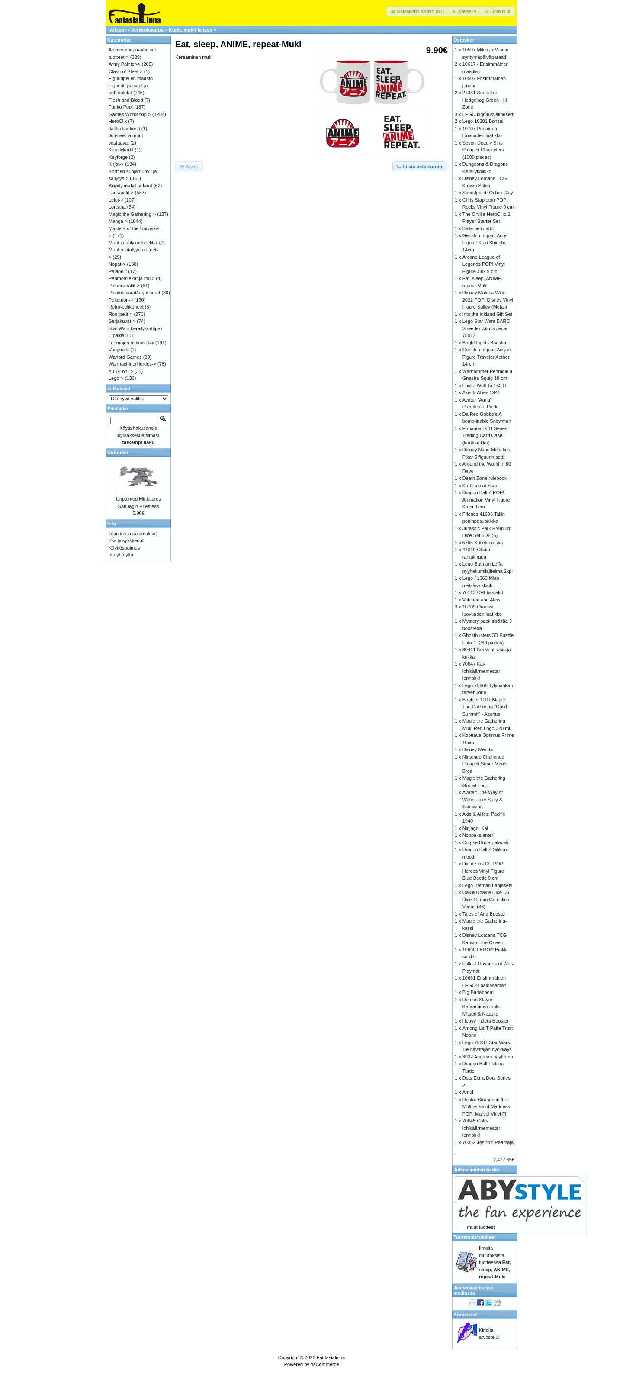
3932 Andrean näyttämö (487, 1056)
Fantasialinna (331, 1357)
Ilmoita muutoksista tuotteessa (495, 1262)
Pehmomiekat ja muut (131, 278)
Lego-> (116, 378)
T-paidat (117, 335)
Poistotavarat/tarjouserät (134, 292)
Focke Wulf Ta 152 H (484, 385)
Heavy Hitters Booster (485, 1020)
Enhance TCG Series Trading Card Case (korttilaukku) (484, 435)
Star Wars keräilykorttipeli (135, 328)
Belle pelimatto (478, 228)
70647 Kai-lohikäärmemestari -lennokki (483, 671)
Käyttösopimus (124, 547)
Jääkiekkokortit (124, 128)
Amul (467, 1092)
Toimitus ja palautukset (133, 533)
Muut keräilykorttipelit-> (133, 242)
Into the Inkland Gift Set (487, 314)
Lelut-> (116, 200)
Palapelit (118, 271)
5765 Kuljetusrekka (482, 542)
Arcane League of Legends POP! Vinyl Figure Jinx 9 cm (483, 264)
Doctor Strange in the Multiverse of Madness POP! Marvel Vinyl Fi (486, 1106)
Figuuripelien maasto (131, 78)
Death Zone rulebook (484, 478)
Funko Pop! (121, 106)
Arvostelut (465, 1314)
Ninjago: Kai (475, 828)
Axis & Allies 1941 (481, 392)
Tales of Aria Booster (484, 913)
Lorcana (117, 206)
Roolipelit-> (120, 314)
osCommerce (325, 1364)
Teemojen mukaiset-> (131, 342)
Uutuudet (117, 452)
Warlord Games (125, 357)
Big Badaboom (478, 992)
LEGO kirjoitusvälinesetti (488, 114)
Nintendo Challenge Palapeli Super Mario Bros (484, 764)
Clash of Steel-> (126, 71)
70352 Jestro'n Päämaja (488, 1142)
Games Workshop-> (130, 114)
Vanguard (119, 349)
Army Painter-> (125, 64)
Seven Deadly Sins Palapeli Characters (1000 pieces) (483, 150)
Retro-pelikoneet (126, 306)
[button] (418, 11)
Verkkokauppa (147, 29)
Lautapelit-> (121, 192)
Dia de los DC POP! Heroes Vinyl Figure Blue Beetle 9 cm (483, 871)
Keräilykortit (121, 149)
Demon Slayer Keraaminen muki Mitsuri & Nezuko (481, 1006)
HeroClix (118, 121)
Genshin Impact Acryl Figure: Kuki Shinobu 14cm (484, 242)
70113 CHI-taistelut (482, 592)
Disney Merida (477, 749)
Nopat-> (117, 264)
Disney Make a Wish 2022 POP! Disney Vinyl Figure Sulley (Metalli (487, 299)
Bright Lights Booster (484, 342)
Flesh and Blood (126, 100)
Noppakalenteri (478, 835)
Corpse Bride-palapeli (485, 842)
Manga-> (118, 221)
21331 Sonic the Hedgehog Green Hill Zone (484, 99)
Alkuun (118, 29)
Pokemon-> (121, 299)
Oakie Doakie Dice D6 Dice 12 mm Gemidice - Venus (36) (487, 899)
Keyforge (118, 157)
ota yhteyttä (121, 554)
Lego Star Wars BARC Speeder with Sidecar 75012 (486, 328)
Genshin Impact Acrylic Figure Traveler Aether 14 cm (486, 357)
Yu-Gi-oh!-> (121, 371)
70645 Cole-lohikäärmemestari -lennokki (483, 1128)
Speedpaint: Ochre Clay (487, 192)
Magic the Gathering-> (132, 214)
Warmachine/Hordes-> (132, 364)
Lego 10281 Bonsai (483, 121)
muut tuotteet (481, 1227)
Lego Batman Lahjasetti (487, 885)
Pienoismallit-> (124, 285)
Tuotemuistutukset (474, 1237)
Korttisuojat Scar (480, 485)
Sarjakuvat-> (122, 321)
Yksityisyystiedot (126, 540)
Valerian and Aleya (482, 599)
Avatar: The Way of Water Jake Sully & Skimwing (482, 799)
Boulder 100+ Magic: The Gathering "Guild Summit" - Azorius (484, 707)
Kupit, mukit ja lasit (190, 29)
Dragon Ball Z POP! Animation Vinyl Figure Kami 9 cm (486, 499)
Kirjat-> (116, 164)
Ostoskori (464, 39)
